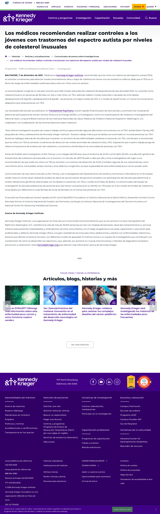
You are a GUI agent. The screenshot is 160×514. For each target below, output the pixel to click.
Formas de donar (22, 3)
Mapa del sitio (126, 475)
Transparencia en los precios (19, 432)
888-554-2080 (42, 3)
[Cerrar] (156, 509)
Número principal (19, 478)
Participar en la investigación (97, 414)
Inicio (6, 56)
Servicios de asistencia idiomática (61, 437)
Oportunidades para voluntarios (96, 476)
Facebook (93, 382)
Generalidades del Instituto (20, 397)
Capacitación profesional (95, 430)
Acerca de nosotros (15, 406)
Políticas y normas (14, 424)
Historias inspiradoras (53, 461)
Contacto (124, 461)
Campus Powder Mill (130, 419)
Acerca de (42, 7)
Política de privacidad (130, 470)
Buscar (153, 18)
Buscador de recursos (131, 446)
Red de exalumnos (91, 447)
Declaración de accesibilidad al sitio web (136, 481)
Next (153, 306)
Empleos (56, 7)
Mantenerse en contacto (17, 415)
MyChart (125, 7)
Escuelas (118, 18)
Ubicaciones (110, 7)
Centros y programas (60, 18)
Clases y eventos (90, 443)
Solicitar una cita (52, 406)
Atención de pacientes (56, 397)
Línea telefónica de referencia (18, 463)
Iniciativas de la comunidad (135, 430)
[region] (80, 509)
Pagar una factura (53, 419)
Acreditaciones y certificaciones (21, 428)
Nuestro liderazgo (14, 410)
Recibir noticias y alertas (54, 476)
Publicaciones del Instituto (56, 465)
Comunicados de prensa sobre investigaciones (76, 56)
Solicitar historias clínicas (57, 410)
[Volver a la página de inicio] (19, 18)
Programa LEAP (128, 415)
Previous (7, 306)
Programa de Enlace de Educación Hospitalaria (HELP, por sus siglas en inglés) (59, 430)
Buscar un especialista (55, 415)
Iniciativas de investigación (97, 397)
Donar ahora (89, 465)
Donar (137, 7)
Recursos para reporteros (55, 481)
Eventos (68, 7)
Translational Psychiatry (61, 111)
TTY (12, 483)
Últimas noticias (51, 472)
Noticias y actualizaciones (37, 56)
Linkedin (109, 382)
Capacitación (102, 18)
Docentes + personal (88, 7)
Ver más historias (80, 344)
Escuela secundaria (130, 410)
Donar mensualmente (93, 461)
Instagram (117, 382)
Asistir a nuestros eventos (93, 472)
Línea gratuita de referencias (18, 471)
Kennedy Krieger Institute (69, 75)
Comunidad (133, 18)
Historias (16, 56)
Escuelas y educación (132, 397)
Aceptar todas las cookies (122, 509)
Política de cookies (128, 465)
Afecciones (49, 442)
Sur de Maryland (128, 424)
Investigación (83, 18)
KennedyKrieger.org (47, 245)
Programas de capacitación (96, 438)
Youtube (101, 382)
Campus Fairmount (130, 406)
